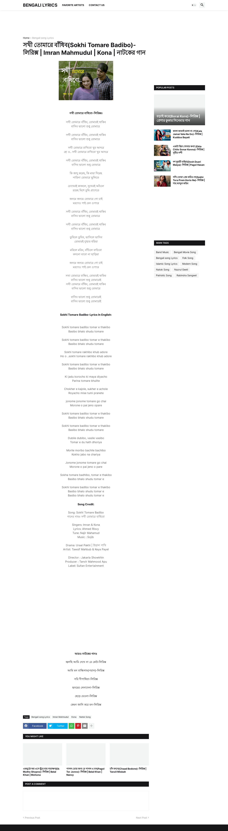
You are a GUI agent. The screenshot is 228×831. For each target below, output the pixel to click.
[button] (194, 5)
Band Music (162, 252)
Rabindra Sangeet (187, 275)
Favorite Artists (73, 5)
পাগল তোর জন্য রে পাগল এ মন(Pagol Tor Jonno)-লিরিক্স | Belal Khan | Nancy (85, 771)
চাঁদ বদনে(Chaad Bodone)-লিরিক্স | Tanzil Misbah (128, 770)
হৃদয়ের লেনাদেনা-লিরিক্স (86, 687)
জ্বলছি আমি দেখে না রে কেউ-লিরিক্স (86, 662)
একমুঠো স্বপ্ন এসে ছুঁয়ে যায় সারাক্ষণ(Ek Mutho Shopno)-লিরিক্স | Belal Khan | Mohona (41, 771)
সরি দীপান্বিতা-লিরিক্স (86, 679)
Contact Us (96, 5)
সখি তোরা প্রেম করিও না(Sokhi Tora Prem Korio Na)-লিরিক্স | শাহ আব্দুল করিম (189, 180)
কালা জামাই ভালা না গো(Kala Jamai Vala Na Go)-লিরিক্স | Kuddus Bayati (187, 134)
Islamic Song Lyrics (166, 263)
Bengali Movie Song (185, 252)
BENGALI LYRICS (40, 5)
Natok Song (85, 717)
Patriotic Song (164, 275)
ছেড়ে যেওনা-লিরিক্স (86, 696)
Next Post (141, 817)
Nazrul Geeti (181, 269)
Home (26, 38)
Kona (73, 717)
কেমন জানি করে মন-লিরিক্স (86, 704)
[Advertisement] (85, 23)
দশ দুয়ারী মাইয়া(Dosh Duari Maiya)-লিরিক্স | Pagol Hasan (189, 163)
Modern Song (189, 263)
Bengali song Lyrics (43, 38)
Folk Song (187, 257)
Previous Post (32, 817)
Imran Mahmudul (61, 717)
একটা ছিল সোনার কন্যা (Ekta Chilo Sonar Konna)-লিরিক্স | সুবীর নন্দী (188, 149)
